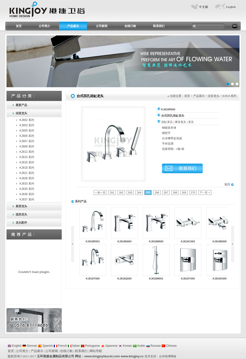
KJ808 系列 (26, 146)
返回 (229, 184)
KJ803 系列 (26, 125)
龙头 (191, 122)
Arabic (139, 345)
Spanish (45, 345)
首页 (19, 26)
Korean (125, 345)
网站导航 (96, 351)
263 (130, 192)
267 (166, 192)
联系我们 (159, 26)
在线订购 (130, 26)
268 (175, 192)
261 (112, 192)
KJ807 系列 (26, 141)
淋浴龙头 (180, 122)
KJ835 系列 (26, 189)
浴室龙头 (21, 113)
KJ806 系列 (26, 136)
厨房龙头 (21, 206)
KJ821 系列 (26, 173)
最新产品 (21, 105)
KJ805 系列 (26, 130)
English (15, 345)
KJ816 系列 (26, 162)
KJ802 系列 (26, 120)
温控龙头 (21, 214)
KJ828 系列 (26, 178)
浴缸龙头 (167, 122)
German (29, 345)
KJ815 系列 (26, 157)
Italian (74, 345)
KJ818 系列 (26, 167)
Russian (153, 345)
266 (157, 192)
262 (121, 192)
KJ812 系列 (26, 151)
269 (184, 192)
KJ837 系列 (26, 199)
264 (139, 192)
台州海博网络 (167, 356)
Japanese (109, 345)
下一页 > (205, 192)
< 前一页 (100, 192)
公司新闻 (101, 26)
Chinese (169, 345)
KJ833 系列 (26, 183)
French (60, 345)
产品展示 (73, 26)
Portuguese (90, 345)
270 (193, 192)
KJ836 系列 (26, 194)
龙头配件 (21, 222)
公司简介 (44, 26)
